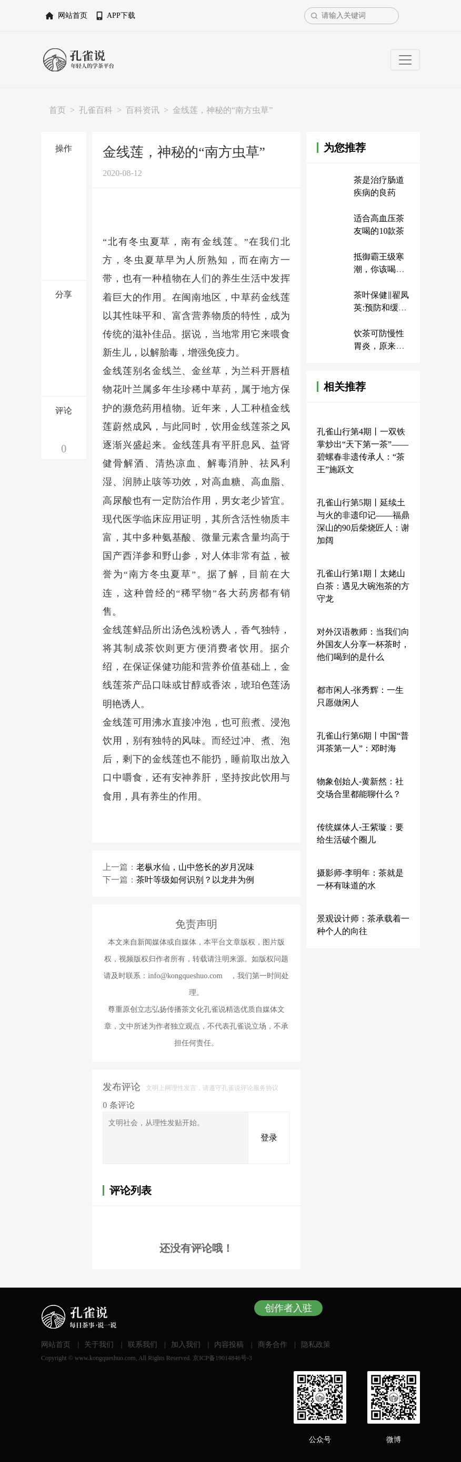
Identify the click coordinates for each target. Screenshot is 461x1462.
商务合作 (272, 1345)
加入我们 (186, 1345)
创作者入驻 (288, 1308)
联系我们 (142, 1345)
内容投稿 (229, 1345)
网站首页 (72, 15)
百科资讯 (142, 110)
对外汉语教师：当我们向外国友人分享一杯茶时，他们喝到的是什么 (363, 644)
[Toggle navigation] (405, 59)
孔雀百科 (96, 110)
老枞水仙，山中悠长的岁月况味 (195, 867)
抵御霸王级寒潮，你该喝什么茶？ (379, 269)
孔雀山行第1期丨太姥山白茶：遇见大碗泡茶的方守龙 (363, 586)
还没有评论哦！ (196, 1248)
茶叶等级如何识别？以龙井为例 (195, 879)
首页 (57, 110)
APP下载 (121, 15)
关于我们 (99, 1345)
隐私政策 (315, 1345)
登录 (268, 1137)
